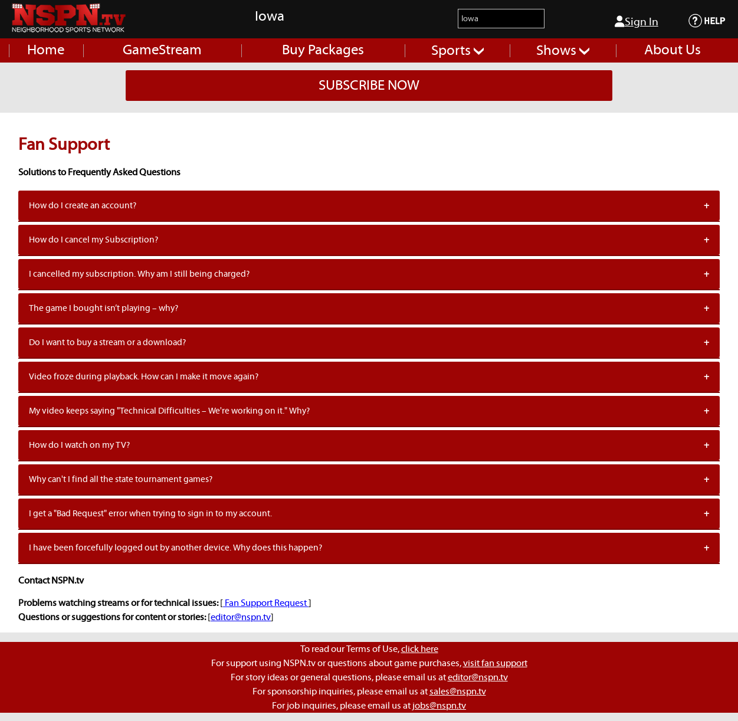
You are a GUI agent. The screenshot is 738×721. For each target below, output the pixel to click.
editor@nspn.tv (241, 617)
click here (419, 649)
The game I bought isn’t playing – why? (103, 308)
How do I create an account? (82, 206)
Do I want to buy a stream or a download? (107, 342)
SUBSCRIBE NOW (369, 85)
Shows (562, 50)
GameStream (162, 50)
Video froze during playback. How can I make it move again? (143, 377)
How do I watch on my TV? (79, 445)
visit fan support (495, 663)
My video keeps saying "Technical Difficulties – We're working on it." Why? (169, 411)
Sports (457, 50)
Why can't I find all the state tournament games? (120, 479)
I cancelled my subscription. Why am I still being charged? (139, 274)
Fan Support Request (266, 603)
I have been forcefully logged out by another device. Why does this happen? (175, 548)
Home (45, 50)
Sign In (636, 21)
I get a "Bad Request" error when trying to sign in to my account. (150, 514)
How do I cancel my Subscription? (93, 240)
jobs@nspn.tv (439, 705)
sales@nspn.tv (457, 691)
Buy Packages (323, 50)
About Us (672, 50)
